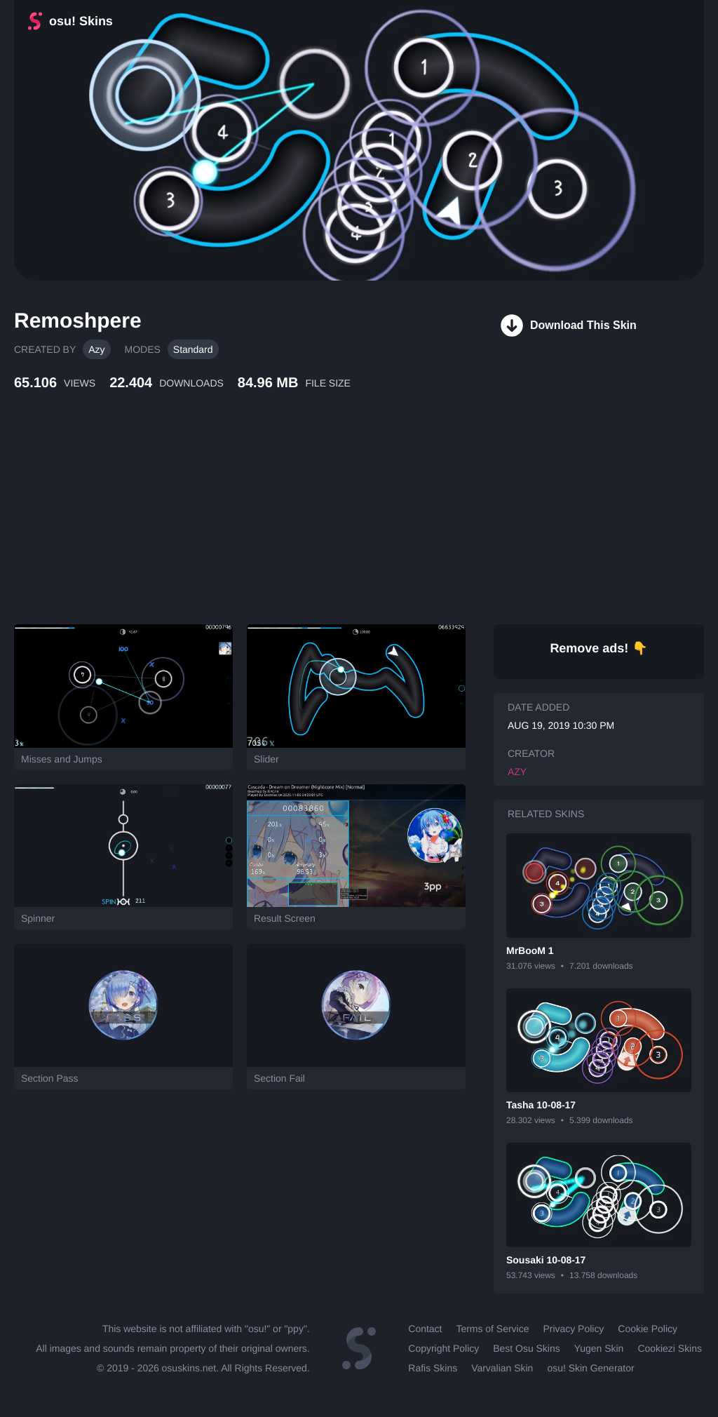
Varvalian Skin (502, 1368)
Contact (425, 1328)
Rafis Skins (432, 1368)
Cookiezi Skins (669, 1348)
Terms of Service (492, 1328)
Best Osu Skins (526, 1348)
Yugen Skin (599, 1348)
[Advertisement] (340, 522)
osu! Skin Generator (590, 1368)
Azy (96, 349)
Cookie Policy (647, 1328)
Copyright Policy (443, 1348)
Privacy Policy (573, 1328)
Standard (193, 349)
